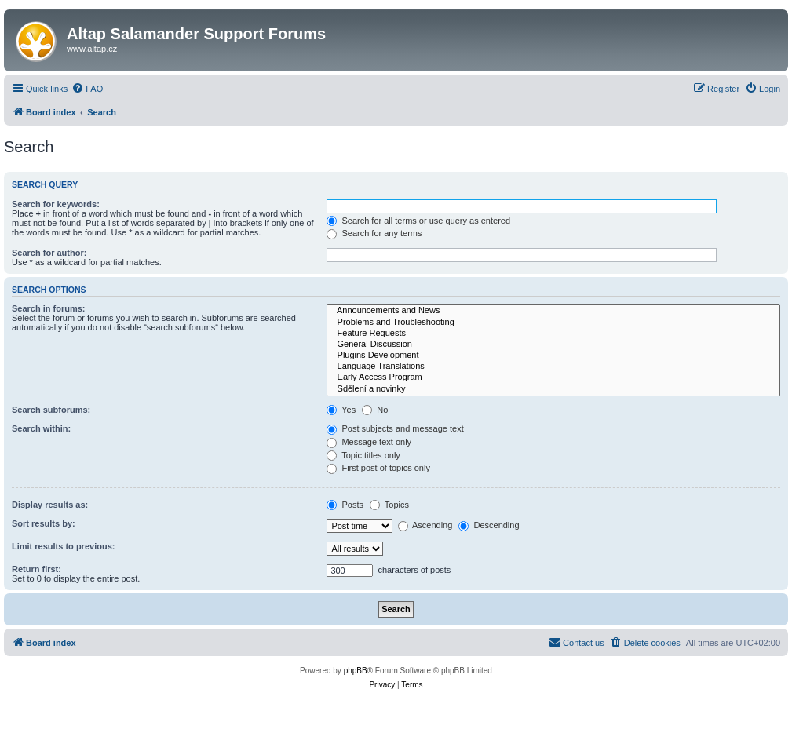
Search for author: (49, 252)
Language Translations (553, 366)
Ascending (425, 525)
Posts (345, 504)
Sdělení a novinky (553, 389)
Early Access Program (553, 377)
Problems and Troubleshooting (553, 322)
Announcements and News (553, 310)
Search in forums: (49, 308)
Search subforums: (51, 409)
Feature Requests (553, 333)
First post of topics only (378, 467)
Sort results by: (43, 523)
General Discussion (553, 344)
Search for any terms (374, 233)
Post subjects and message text (395, 428)
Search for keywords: (56, 204)
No (375, 409)
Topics (389, 504)
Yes (341, 409)
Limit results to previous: (63, 546)
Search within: (41, 428)
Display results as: (50, 504)
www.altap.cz (92, 48)
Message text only (369, 442)
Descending (488, 525)
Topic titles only (363, 455)
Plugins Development (553, 355)
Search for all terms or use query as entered (418, 220)
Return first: (36, 569)
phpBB (355, 670)
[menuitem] (87, 88)
